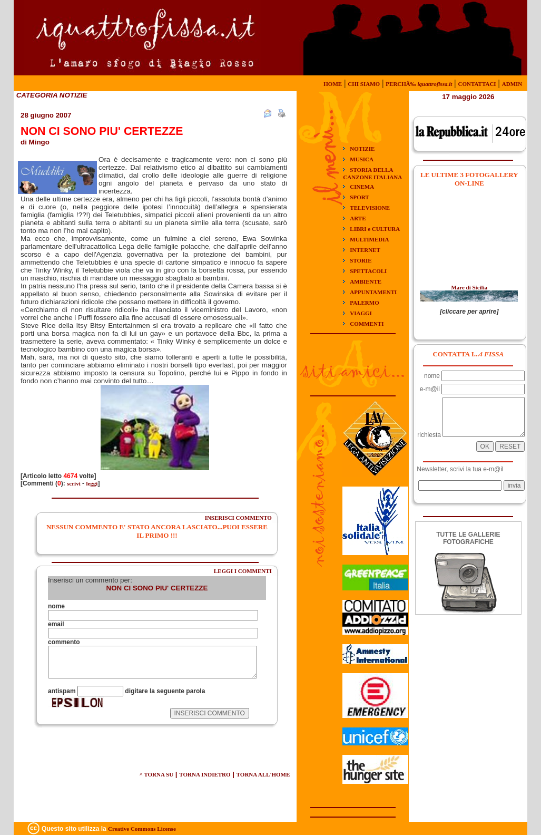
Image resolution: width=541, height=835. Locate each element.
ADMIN (512, 84)
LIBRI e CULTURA (375, 229)
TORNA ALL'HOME (263, 774)
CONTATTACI (477, 84)
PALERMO (364, 302)
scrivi (74, 483)
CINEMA (362, 186)
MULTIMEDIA (369, 239)
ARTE (358, 218)
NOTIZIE (362, 148)
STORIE (360, 260)
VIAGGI (361, 313)
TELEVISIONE (370, 208)
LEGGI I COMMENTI (243, 571)
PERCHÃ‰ (419, 84)
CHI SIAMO (364, 84)
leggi (91, 483)
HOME (332, 84)
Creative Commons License (142, 829)
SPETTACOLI (368, 271)
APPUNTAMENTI (373, 292)
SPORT (359, 197)
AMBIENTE (365, 281)
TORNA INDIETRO (204, 774)
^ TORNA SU (156, 774)
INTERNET (365, 250)
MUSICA (361, 159)
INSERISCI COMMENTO (238, 517)
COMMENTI (366, 324)
